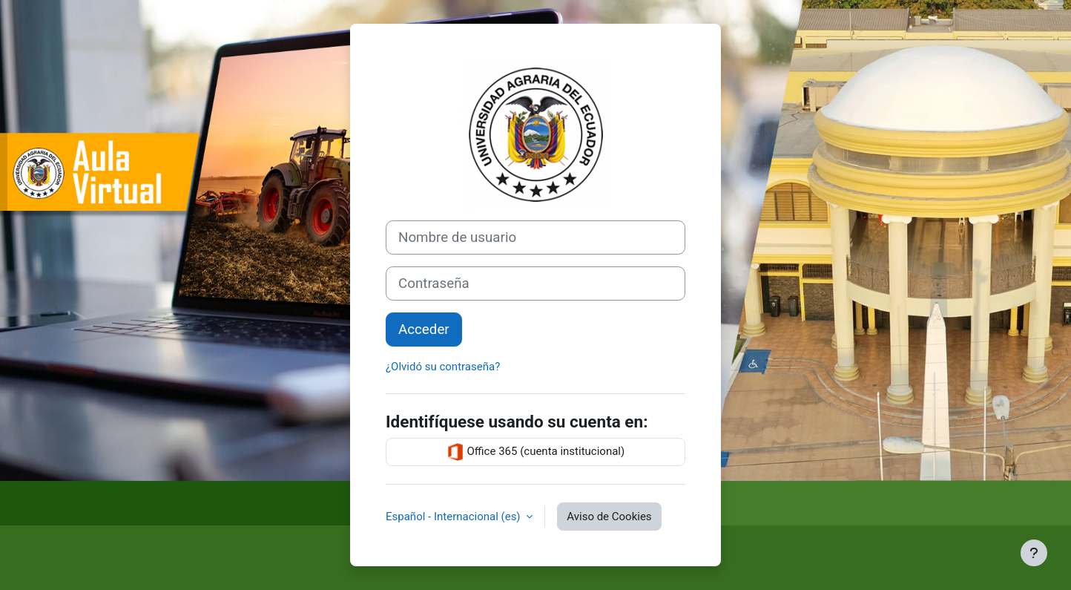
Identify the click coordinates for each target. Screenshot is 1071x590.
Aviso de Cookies (609, 516)
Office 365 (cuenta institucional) (535, 452)
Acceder (423, 329)
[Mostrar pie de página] (1034, 553)
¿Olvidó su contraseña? (443, 366)
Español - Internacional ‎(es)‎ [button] (454, 516)
